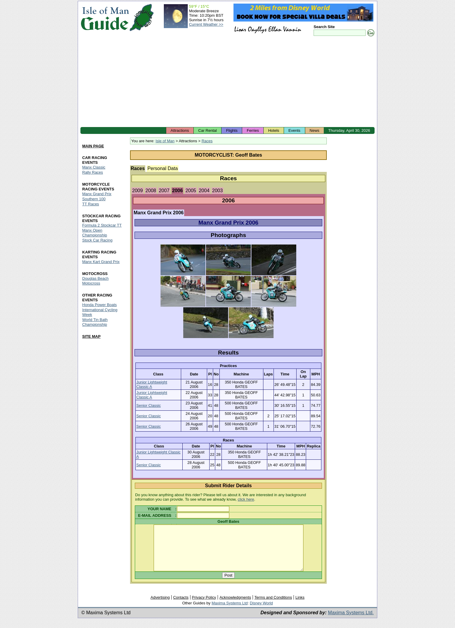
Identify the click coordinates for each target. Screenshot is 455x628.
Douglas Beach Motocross (95, 281)
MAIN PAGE (93, 146)
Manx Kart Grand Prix (101, 262)
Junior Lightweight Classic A (151, 384)
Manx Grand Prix (97, 194)
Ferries (253, 130)
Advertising (160, 606)
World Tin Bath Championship (95, 322)
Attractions (180, 130)
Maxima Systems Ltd (230, 612)
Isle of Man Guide (104, 17)
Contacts (180, 606)
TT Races (90, 204)
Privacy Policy (204, 606)
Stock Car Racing (97, 240)
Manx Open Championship (94, 233)
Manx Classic (93, 167)
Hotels (273, 130)
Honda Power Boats (99, 304)
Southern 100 (94, 199)
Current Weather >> (206, 24)
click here (246, 499)
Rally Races (92, 172)
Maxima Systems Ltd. (351, 621)
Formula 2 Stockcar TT (102, 225)
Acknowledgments (235, 606)
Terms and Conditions (273, 606)
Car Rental (207, 130)
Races (207, 141)
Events (294, 130)
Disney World (261, 612)
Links (299, 606)
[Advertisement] (227, 82)
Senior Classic (148, 405)
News (315, 130)
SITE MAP (91, 336)
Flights (231, 130)
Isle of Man (165, 141)
